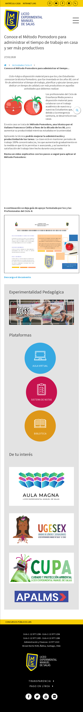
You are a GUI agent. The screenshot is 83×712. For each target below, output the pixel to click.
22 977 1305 (35, 638)
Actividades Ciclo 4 (22, 65)
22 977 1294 (54, 634)
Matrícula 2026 (12, 3)
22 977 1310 (54, 642)
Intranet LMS (29, 3)
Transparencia (41, 681)
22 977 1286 (54, 638)
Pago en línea (41, 686)
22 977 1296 (35, 634)
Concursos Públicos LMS (18, 622)
